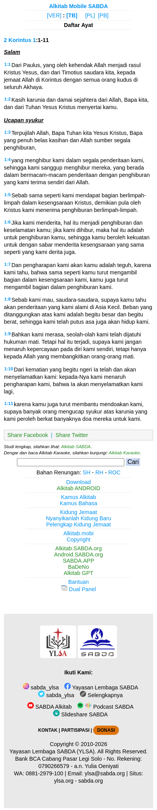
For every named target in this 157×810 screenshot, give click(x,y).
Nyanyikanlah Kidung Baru (78, 518)
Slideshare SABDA (80, 714)
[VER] (54, 15)
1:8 (7, 299)
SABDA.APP (78, 561)
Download (78, 482)
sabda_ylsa (41, 687)
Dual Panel (78, 589)
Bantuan (78, 582)
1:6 (7, 222)
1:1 (7, 64)
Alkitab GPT (79, 573)
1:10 (8, 368)
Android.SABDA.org (78, 554)
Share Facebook (27, 435)
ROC (114, 472)
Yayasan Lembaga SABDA (101, 687)
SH (86, 472)
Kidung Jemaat (78, 512)
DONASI (106, 730)
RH (99, 472)
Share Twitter (71, 435)
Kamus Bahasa (78, 503)
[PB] (103, 15)
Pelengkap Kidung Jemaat (78, 524)
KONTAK (47, 730)
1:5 (7, 194)
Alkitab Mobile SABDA (78, 6)
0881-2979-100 (44, 773)
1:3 (7, 132)
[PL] (90, 15)
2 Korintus (17, 40)
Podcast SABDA (105, 707)
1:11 (8, 403)
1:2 (7, 99)
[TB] (71, 15)
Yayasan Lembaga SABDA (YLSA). (53, 751)
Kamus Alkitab (78, 497)
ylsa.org (63, 781)
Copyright (78, 539)
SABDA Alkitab (49, 707)
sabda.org (90, 781)
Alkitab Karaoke (124, 452)
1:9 (7, 333)
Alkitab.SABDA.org (78, 548)
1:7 (7, 264)
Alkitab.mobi (78, 533)
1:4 (7, 159)
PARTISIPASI (75, 730)
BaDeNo (78, 567)
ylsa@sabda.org (105, 773)
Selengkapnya (101, 695)
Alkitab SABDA (76, 446)
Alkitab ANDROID (78, 488)
